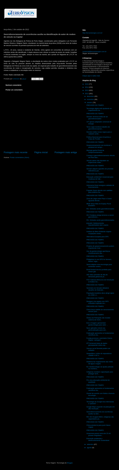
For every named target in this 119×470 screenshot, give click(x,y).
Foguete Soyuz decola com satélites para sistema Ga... (99, 191)
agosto (89, 447)
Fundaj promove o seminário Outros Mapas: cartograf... (99, 339)
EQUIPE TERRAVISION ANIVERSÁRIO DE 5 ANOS (97, 224)
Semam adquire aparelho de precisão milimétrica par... (99, 170)
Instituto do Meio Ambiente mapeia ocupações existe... (98, 232)
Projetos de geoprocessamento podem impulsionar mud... (100, 247)
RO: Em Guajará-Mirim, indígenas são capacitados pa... (100, 418)
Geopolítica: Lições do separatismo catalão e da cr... (99, 354)
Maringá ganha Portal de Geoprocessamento (95, 151)
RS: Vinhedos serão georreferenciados (100, 209)
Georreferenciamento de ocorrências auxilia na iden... (99, 413)
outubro (90, 102)
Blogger (70, 463)
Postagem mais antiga (66, 152)
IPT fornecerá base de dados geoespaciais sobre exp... (96, 344)
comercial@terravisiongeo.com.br (94, 51)
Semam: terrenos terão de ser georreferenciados (97, 118)
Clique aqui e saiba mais (91, 76)
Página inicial (41, 152)
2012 (87, 93)
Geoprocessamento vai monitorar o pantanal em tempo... (99, 146)
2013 (87, 90)
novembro (90, 99)
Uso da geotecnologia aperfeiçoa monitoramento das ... (98, 252)
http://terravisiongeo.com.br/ (92, 33)
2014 (87, 87)
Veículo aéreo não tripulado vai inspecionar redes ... (97, 161)
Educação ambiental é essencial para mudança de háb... (99, 178)
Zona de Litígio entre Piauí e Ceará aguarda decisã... (98, 199)
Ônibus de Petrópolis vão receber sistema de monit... (98, 319)
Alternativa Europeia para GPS (97, 237)
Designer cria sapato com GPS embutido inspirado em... (97, 302)
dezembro (90, 96)
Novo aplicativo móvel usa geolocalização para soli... (96, 329)
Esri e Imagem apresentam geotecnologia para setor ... (97, 324)
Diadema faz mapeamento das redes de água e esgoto (99, 363)
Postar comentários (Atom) (19, 157)
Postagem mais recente (15, 152)
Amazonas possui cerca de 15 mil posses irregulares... (98, 434)
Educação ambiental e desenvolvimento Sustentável (97, 439)
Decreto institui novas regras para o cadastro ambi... (99, 133)
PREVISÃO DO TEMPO (95, 105)
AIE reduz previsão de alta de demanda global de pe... (97, 276)
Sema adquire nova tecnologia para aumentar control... (99, 265)
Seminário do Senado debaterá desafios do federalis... (97, 289)
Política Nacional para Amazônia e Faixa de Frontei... (98, 138)
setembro (90, 444)
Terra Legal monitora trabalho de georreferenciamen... (98, 128)
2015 (87, 84)
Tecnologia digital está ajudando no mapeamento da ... (99, 109)
